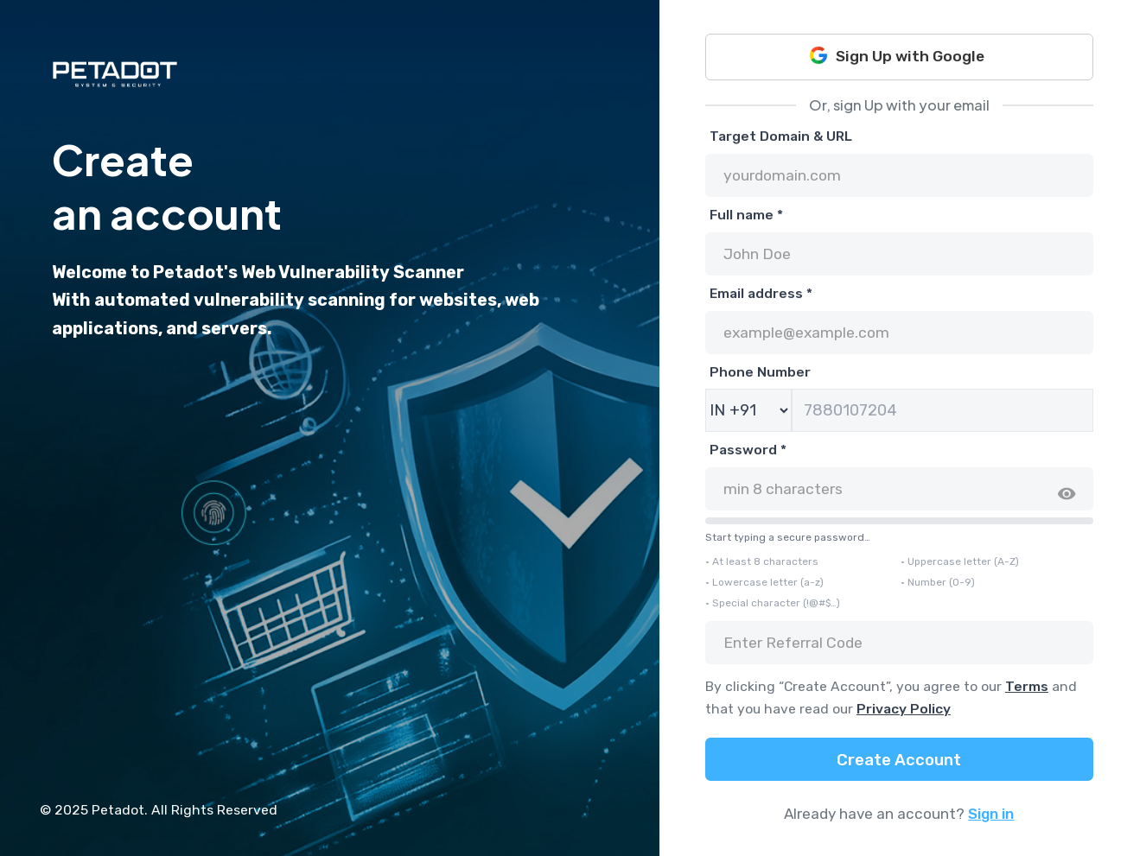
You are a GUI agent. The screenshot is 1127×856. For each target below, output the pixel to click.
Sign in (991, 813)
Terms (1026, 686)
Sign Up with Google (896, 55)
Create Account (899, 760)
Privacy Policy (903, 709)
